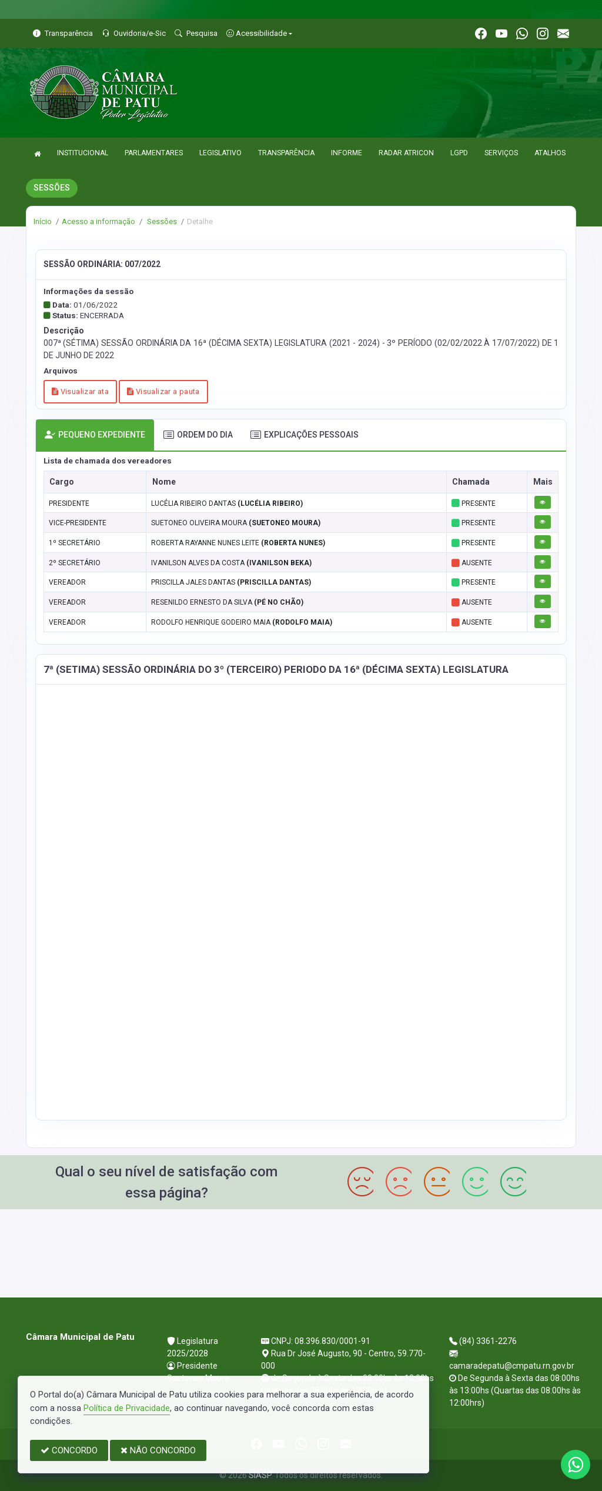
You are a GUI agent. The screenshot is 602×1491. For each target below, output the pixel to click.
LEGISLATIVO (220, 153)
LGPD (459, 153)
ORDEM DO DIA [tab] (198, 435)
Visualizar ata (80, 391)
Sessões (161, 221)
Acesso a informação (98, 221)
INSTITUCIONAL (82, 153)
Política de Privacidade (126, 1408)
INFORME (346, 153)
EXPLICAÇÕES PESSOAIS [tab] (304, 435)
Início (43, 221)
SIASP (260, 1475)
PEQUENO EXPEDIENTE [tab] (95, 435)
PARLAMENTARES (154, 153)
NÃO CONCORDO (158, 1450)
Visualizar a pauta (163, 391)
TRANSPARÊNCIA (286, 153)
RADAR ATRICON (406, 153)
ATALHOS (550, 153)
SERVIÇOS (501, 153)
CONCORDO (69, 1450)
